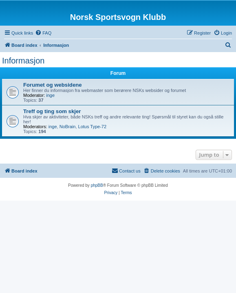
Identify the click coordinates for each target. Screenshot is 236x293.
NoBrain (68, 126)
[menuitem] (43, 33)
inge (50, 95)
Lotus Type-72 (92, 126)
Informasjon (23, 60)
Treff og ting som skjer (52, 111)
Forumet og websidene (52, 85)
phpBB (97, 185)
